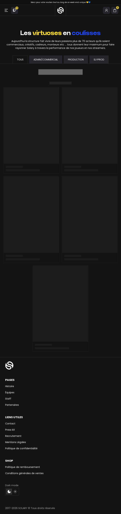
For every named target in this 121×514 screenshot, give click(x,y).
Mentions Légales (15, 442)
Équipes (9, 392)
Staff (8, 398)
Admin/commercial (46, 59)
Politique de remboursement (22, 467)
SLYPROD (99, 59)
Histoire (9, 386)
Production (76, 59)
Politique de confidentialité (21, 448)
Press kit (10, 429)
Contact (10, 423)
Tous (20, 59)
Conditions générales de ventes (24, 473)
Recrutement (13, 436)
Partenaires (12, 405)
